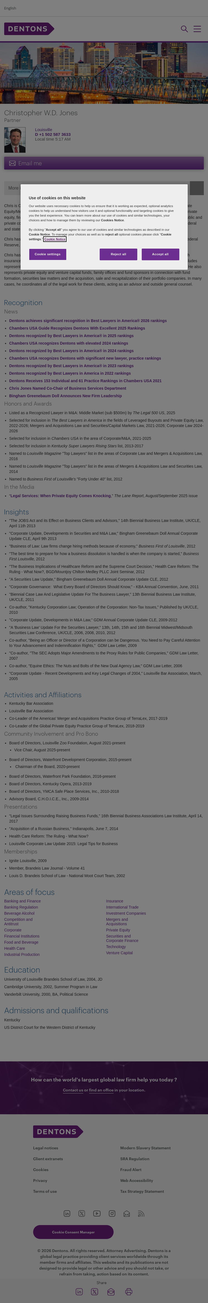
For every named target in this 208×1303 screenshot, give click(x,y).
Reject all (118, 254)
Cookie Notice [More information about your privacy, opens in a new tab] (54, 239)
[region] (104, 227)
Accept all (160, 254)
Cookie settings (47, 254)
